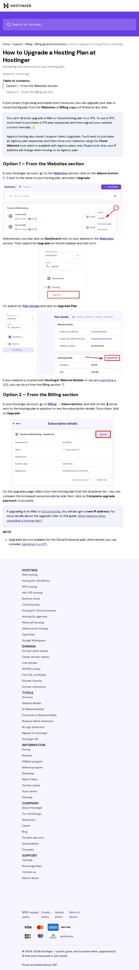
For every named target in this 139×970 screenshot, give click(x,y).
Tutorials (27, 860)
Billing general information (51, 44)
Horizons (27, 697)
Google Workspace (34, 640)
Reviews (27, 755)
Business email (31, 598)
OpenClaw (28, 634)
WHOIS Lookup (31, 668)
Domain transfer (32, 680)
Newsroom (28, 819)
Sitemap (27, 797)
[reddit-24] (99, 891)
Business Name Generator (38, 721)
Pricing (26, 749)
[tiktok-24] (114, 891)
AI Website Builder (33, 709)
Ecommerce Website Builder (39, 715)
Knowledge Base (32, 866)
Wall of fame (30, 779)
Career (26, 825)
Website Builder (31, 703)
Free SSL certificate (34, 674)
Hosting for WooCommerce (39, 610)
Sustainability (30, 843)
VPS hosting (29, 586)
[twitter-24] (69, 891)
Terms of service (74, 914)
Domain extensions (34, 686)
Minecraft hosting (33, 622)
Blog (24, 831)
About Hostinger (32, 807)
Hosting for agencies (34, 616)
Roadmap (28, 773)
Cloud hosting (51, 511)
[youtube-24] (84, 891)
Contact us (29, 872)
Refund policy (59, 914)
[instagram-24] (54, 891)
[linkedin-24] (24, 891)
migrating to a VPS (34, 544)
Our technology (31, 813)
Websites (61, 173)
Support (18, 44)
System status (31, 785)
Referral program (32, 767)
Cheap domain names (35, 656)
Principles (28, 849)
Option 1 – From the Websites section (32, 86)
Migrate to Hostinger (35, 733)
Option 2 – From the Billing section (29, 92)
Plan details (31, 306)
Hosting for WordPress (36, 580)
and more (66, 936)
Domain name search (35, 651)
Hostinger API (30, 739)
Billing (29, 44)
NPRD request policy (30, 914)
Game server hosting (35, 628)
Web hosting (30, 574)
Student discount (33, 837)
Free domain (29, 662)
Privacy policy (46, 914)
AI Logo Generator (33, 727)
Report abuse (30, 878)
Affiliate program (32, 761)
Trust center (29, 791)
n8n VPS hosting (32, 592)
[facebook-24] (39, 891)
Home (6, 44)
